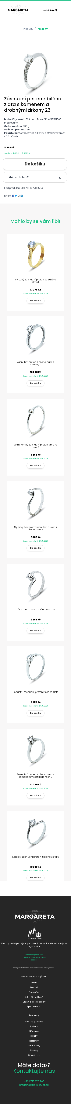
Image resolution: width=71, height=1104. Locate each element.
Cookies (34, 960)
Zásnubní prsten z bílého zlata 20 (35, 609)
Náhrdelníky (34, 1045)
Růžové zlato (34, 1055)
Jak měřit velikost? (34, 997)
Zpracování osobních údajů (34, 957)
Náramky (34, 1040)
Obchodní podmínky (34, 955)
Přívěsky (34, 1050)
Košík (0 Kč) (50, 10)
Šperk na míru (34, 1006)
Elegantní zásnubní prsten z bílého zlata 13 (35, 693)
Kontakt (34, 987)
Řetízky (33, 1036)
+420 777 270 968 (34, 1081)
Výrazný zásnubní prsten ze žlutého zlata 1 (35, 281)
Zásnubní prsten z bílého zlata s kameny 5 (35, 363)
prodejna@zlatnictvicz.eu (34, 1084)
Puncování (34, 992)
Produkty (28, 28)
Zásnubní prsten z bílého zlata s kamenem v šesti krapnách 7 (35, 775)
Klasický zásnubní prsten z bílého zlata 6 (35, 856)
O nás (34, 982)
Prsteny (42, 28)
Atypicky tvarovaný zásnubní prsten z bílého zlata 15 (35, 528)
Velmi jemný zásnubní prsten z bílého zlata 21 (36, 446)
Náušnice (34, 1031)
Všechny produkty (34, 1021)
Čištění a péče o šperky (34, 1001)
